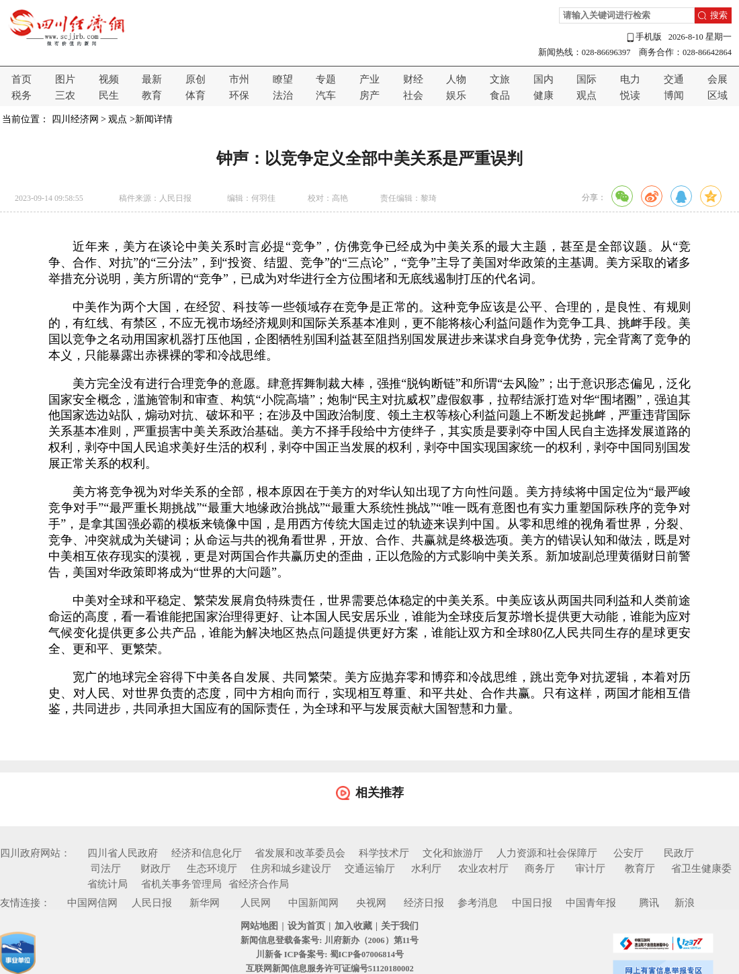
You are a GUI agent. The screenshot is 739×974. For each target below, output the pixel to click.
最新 (152, 79)
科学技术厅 (384, 853)
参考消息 (478, 902)
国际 (586, 79)
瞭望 (283, 79)
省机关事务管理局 (181, 884)
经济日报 (424, 902)
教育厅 (640, 868)
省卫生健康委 (701, 868)
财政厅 (155, 868)
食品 (500, 95)
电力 (630, 79)
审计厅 (590, 868)
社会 (413, 95)
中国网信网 (92, 902)
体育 (195, 95)
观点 (586, 95)
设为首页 (306, 926)
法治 (283, 95)
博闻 (674, 95)
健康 (543, 95)
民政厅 (679, 853)
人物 (456, 79)
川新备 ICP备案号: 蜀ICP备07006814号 (330, 954)
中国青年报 (591, 902)
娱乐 (456, 95)
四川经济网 (75, 119)
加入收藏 (353, 926)
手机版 (643, 37)
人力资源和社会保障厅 (546, 853)
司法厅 (106, 868)
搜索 (719, 15)
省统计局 (107, 884)
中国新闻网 (313, 902)
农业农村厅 (483, 868)
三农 (65, 95)
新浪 (685, 902)
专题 (326, 79)
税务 (21, 95)
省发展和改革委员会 (300, 853)
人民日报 (152, 902)
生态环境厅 (212, 868)
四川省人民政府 (122, 853)
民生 (109, 95)
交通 (674, 79)
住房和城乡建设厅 (291, 868)
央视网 (371, 902)
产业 (369, 79)
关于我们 (400, 926)
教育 (152, 95)
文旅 (500, 79)
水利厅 (426, 868)
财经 (413, 79)
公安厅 (628, 853)
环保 (239, 95)
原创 (195, 79)
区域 (717, 95)
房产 (369, 95)
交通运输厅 (370, 868)
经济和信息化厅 (206, 853)
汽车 (326, 95)
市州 (239, 79)
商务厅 (540, 868)
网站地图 (259, 926)
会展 (717, 79)
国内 (543, 79)
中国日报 (532, 902)
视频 (109, 79)
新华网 (204, 902)
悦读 (630, 95)
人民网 (256, 902)
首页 (21, 79)
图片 (65, 79)
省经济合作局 (258, 884)
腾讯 (649, 902)
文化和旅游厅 (453, 853)
